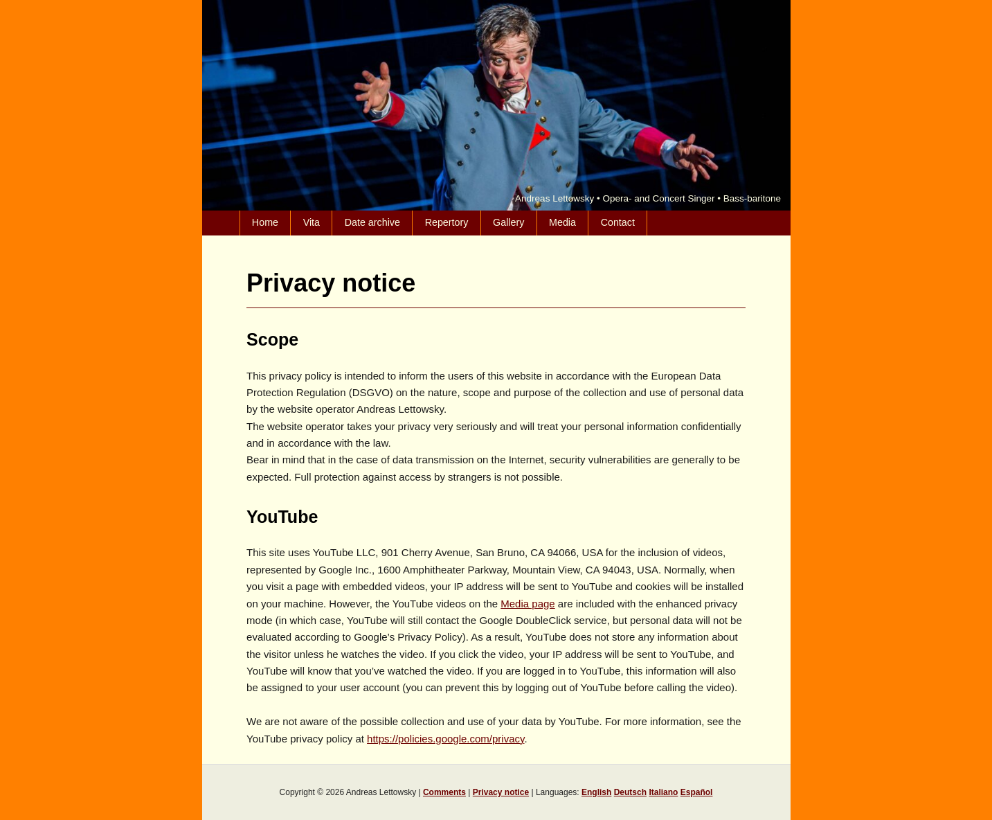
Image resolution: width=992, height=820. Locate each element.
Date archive (372, 222)
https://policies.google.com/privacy (445, 739)
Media (562, 222)
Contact (618, 222)
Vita (311, 222)
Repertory (447, 222)
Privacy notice (501, 792)
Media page (527, 603)
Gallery (508, 222)
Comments (444, 792)
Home (265, 222)
